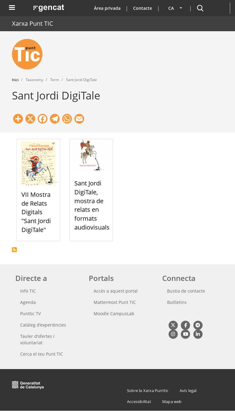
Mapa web (172, 401)
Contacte (142, 8)
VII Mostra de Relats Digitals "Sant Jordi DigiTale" (36, 212)
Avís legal (188, 390)
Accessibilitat (139, 401)
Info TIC (28, 291)
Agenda (28, 302)
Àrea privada (107, 8)
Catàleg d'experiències (43, 325)
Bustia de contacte (186, 291)
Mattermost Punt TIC (115, 302)
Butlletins (177, 302)
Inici (15, 79)
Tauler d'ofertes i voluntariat (37, 339)
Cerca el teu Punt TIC (41, 354)
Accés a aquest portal (116, 291)
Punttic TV (30, 313)
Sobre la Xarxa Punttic (147, 390)
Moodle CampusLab (114, 313)
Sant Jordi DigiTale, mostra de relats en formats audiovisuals (92, 205)
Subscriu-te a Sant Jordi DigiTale (14, 249)
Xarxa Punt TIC (32, 23)
